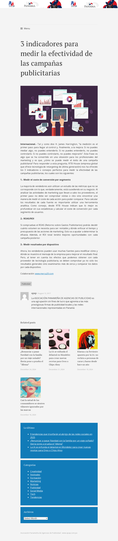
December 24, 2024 (28, 369)
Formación (35, 477)
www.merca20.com (44, 273)
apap (33, 293)
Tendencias (36, 497)
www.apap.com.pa (69, 533)
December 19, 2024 (85, 369)
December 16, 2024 (28, 415)
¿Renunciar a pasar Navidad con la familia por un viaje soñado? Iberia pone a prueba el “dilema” (31, 358)
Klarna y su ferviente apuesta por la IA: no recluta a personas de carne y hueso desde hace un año (87, 358)
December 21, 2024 (56, 369)
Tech (32, 494)
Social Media (36, 490)
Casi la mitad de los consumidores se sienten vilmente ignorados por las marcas (32, 405)
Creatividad (36, 471)
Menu (27, 28)
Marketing (35, 481)
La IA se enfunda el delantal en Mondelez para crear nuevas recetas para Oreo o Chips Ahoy (59, 358)
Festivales (35, 474)
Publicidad (26, 284)
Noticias (34, 484)
